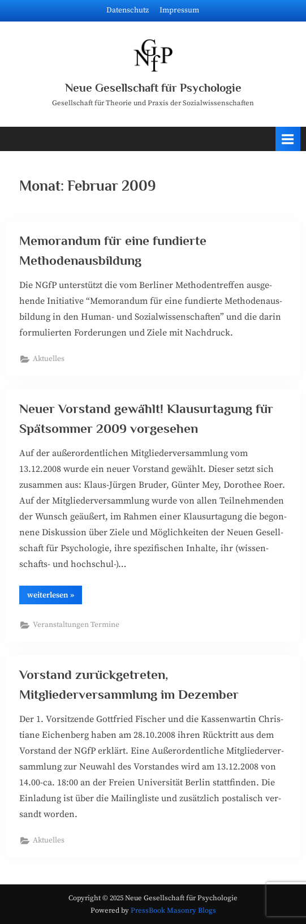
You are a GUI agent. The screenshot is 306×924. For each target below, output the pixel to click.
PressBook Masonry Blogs (173, 910)
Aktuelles (48, 359)
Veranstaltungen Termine (76, 625)
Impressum (179, 10)
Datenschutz (127, 10)
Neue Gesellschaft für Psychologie (153, 87)
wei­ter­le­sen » (54, 597)
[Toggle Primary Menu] (287, 139)
